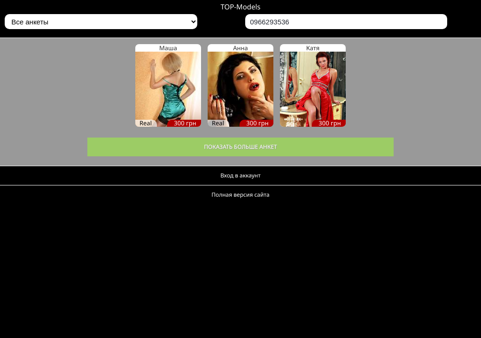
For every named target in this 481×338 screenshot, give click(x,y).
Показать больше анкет (240, 147)
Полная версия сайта (240, 195)
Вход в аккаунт (240, 175)
